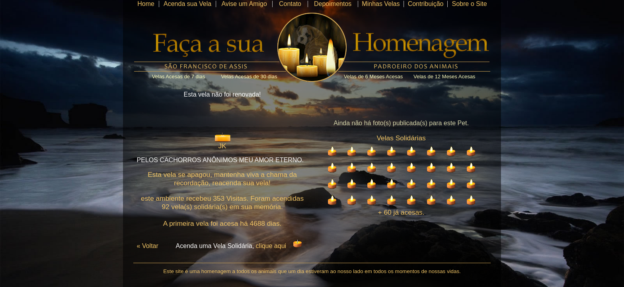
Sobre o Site (469, 3)
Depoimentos (332, 3)
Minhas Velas (381, 3)
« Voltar (147, 245)
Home (145, 3)
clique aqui (271, 245)
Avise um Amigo (244, 3)
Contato (290, 3)
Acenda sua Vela (187, 3)
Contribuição (426, 3)
